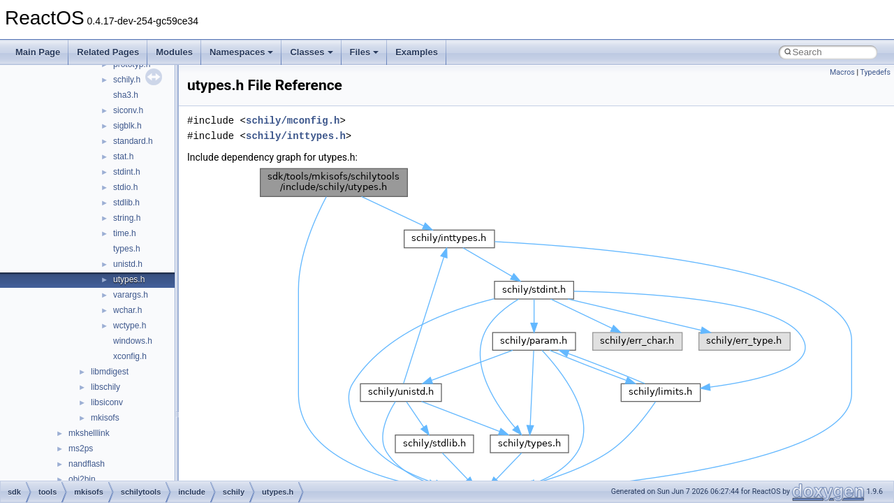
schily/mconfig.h (292, 120)
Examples (416, 52)
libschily (105, 387)
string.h (126, 218)
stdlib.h (126, 202)
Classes (311, 52)
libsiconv (107, 402)
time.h (124, 233)
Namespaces (242, 52)
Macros (842, 72)
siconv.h (128, 110)
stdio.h (125, 187)
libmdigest (110, 372)
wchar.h (127, 310)
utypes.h (129, 279)
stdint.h (126, 172)
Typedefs (875, 72)
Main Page (37, 52)
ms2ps (80, 448)
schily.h (126, 80)
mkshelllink (89, 433)
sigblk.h (127, 126)
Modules (174, 52)
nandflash (86, 464)
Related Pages (108, 52)
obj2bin (82, 479)
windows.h (132, 341)
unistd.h (127, 264)
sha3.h (125, 95)
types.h (126, 249)
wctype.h (129, 325)
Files (364, 52)
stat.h (123, 156)
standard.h (133, 141)
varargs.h (130, 295)
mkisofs (105, 418)
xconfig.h (130, 356)
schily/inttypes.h (296, 136)
